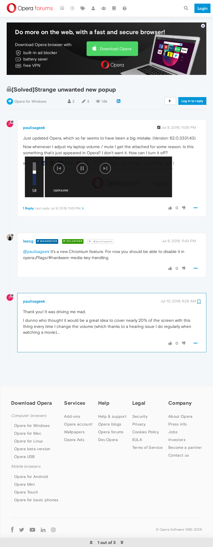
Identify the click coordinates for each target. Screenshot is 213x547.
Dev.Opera (108, 434)
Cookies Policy (145, 426)
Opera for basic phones (36, 494)
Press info (177, 418)
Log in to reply (192, 95)
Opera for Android (31, 470)
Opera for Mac (27, 427)
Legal (139, 397)
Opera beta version (32, 443)
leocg (28, 235)
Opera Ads (74, 434)
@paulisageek (100, 235)
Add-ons (72, 410)
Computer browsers (28, 409)
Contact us (178, 449)
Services (74, 397)
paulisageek (34, 121)
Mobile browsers (25, 460)
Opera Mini (24, 478)
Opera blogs (109, 418)
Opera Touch (26, 486)
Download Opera (115, 42)
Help (103, 397)
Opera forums (111, 426)
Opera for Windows (30, 95)
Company (180, 397)
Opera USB (24, 451)
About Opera (180, 410)
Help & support (112, 410)
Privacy (139, 418)
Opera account (78, 418)
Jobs (173, 426)
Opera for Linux (28, 435)
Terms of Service (147, 441)
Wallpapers (74, 426)
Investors (177, 434)
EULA (137, 434)
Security (140, 410)
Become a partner (185, 441)
